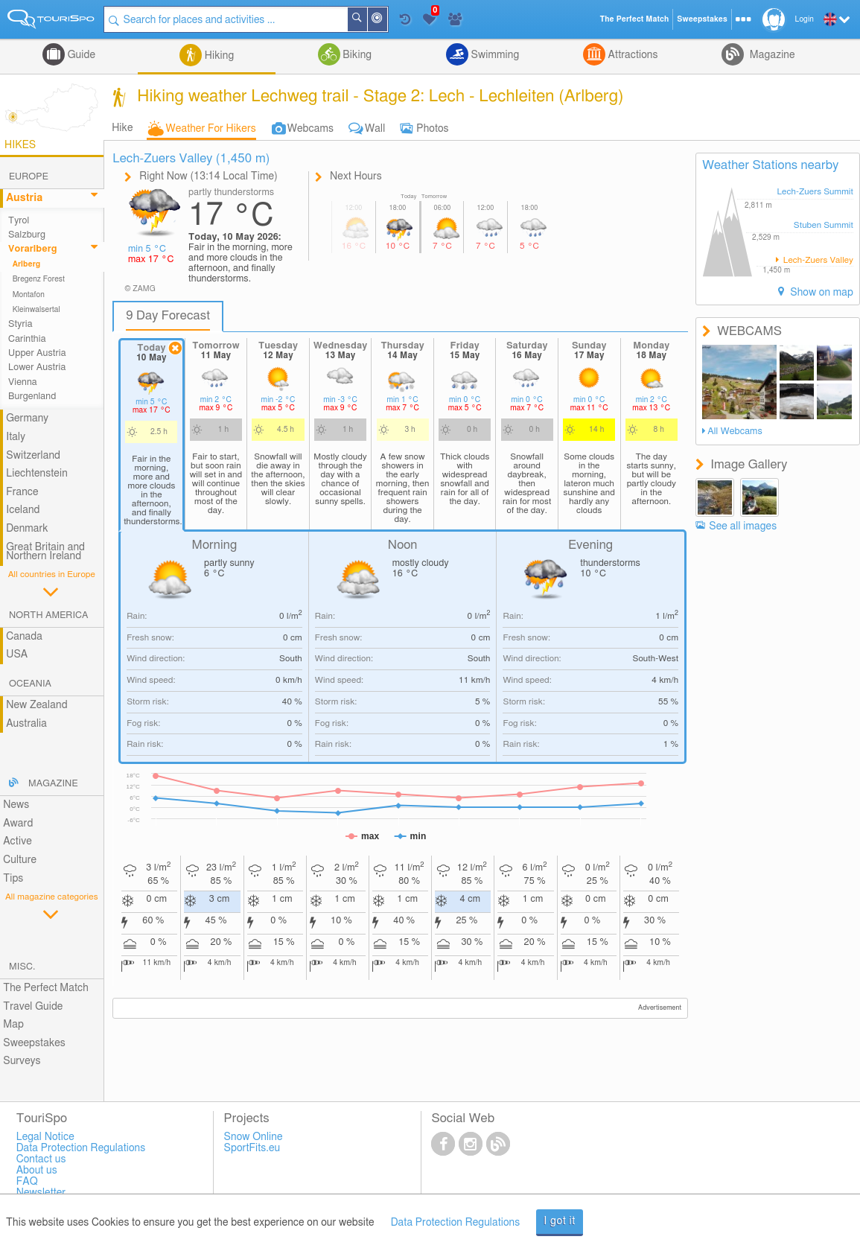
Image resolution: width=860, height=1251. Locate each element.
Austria (24, 198)
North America (49, 615)
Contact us (41, 1159)
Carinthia (27, 339)
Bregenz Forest (39, 279)
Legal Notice (45, 1137)
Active (17, 841)
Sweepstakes (34, 1043)
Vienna (22, 382)
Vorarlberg (32, 249)
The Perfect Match (46, 988)
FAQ (27, 1182)
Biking (356, 55)
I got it (560, 1221)
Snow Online (253, 1137)
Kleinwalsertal (36, 309)
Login (804, 19)
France (22, 492)
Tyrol (18, 221)
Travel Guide (33, 1007)
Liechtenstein (37, 473)
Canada (24, 636)
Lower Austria (37, 367)
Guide (80, 55)
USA (17, 654)
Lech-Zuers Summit (815, 192)
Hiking (218, 56)
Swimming (493, 55)
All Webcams (734, 431)
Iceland (22, 510)
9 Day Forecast (168, 316)
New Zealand (36, 705)
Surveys (21, 1061)
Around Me (386, 20)
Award (18, 823)
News (16, 805)
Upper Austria (37, 353)
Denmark (27, 528)
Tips (13, 878)
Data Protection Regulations (455, 1222)
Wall (375, 129)
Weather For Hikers (211, 129)
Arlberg (27, 264)
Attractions (631, 55)
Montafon (29, 295)
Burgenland (32, 396)
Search (366, 19)
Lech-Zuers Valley (817, 260)
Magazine (770, 55)
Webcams (310, 129)
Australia (26, 724)
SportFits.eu (252, 1148)
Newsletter (41, 1193)
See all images (743, 526)
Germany (27, 418)
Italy (15, 437)
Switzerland (33, 456)
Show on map (820, 292)
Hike (122, 128)
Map (13, 1024)
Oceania (30, 684)
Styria (20, 324)
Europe (28, 177)
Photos (432, 129)
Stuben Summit (823, 225)
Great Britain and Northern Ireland (45, 552)
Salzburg (26, 235)
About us (36, 1170)
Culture (19, 860)
